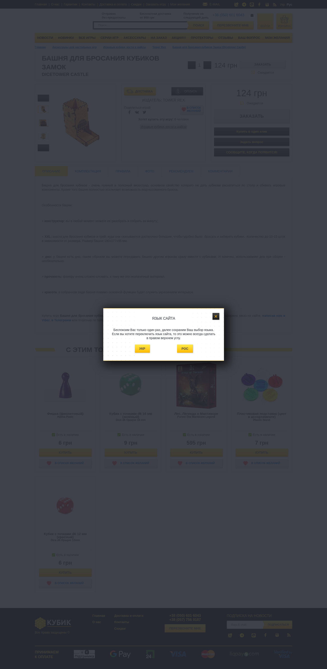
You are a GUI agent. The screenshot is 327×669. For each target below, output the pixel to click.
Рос (185, 348)
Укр (142, 348)
